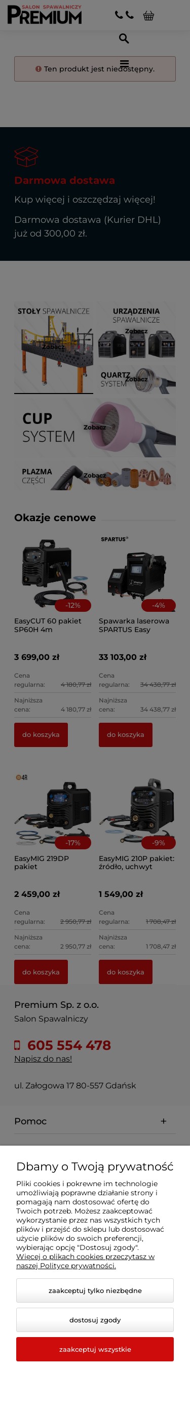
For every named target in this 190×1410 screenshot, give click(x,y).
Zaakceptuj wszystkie (95, 1349)
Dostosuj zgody (95, 1320)
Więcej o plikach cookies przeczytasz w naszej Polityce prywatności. (85, 1261)
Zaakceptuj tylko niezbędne (95, 1290)
